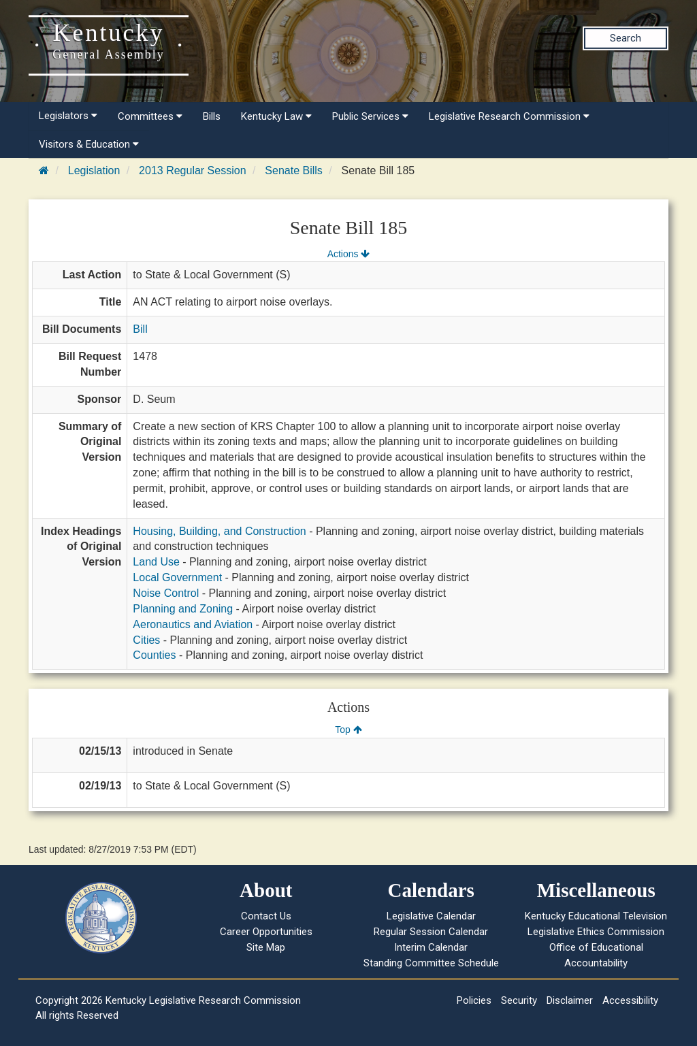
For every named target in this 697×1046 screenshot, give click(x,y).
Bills (212, 116)
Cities (146, 640)
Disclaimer (570, 1000)
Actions (348, 253)
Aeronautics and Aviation (193, 624)
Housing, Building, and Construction (219, 531)
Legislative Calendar (431, 916)
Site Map (265, 947)
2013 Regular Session (192, 170)
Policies (474, 1000)
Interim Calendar (431, 947)
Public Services (370, 116)
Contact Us (266, 916)
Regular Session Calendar (431, 932)
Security (519, 1000)
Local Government (177, 577)
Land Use (156, 562)
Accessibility (630, 1000)
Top (348, 729)
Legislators (68, 116)
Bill (140, 329)
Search (625, 38)
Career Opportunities (266, 932)
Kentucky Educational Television (596, 916)
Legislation (94, 170)
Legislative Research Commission (509, 116)
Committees (150, 116)
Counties (154, 655)
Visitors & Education (89, 144)
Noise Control (166, 593)
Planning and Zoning (183, 609)
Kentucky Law (276, 116)
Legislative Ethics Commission (596, 932)
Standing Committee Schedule (431, 963)
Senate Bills (294, 170)
